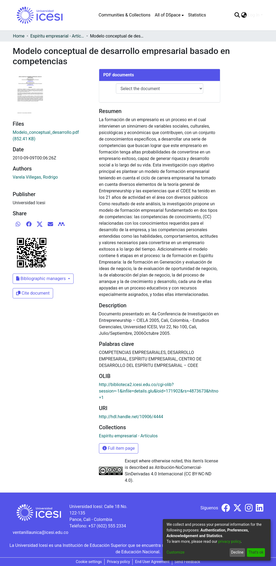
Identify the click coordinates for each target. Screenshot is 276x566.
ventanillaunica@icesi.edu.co (40, 532)
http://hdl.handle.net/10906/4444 (131, 416)
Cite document (33, 293)
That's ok (255, 552)
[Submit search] (237, 15)
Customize (175, 552)
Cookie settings (89, 562)
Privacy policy (118, 562)
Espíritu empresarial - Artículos (57, 36)
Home (19, 36)
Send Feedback (187, 562)
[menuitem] (169, 15)
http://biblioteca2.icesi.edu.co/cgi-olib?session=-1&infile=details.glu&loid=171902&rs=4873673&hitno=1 (158, 391)
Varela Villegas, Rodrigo (35, 177)
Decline (237, 552)
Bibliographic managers (41, 278)
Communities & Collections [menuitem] (124, 15)
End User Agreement (152, 562)
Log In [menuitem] (254, 15)
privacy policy (229, 541)
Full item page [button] (118, 448)
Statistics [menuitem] (197, 15)
